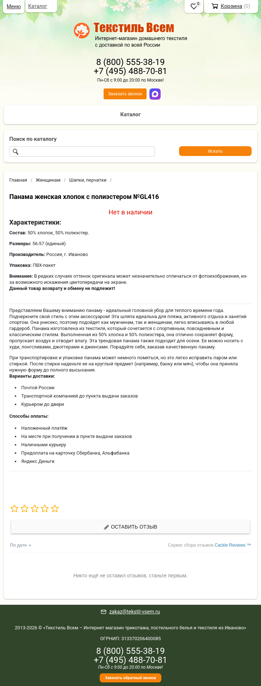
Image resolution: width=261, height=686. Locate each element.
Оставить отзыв (130, 527)
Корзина (231, 6)
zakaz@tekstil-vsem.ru (134, 612)
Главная (18, 180)
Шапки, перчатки (87, 180)
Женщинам (48, 180)
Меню (13, 6)
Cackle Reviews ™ (232, 545)
